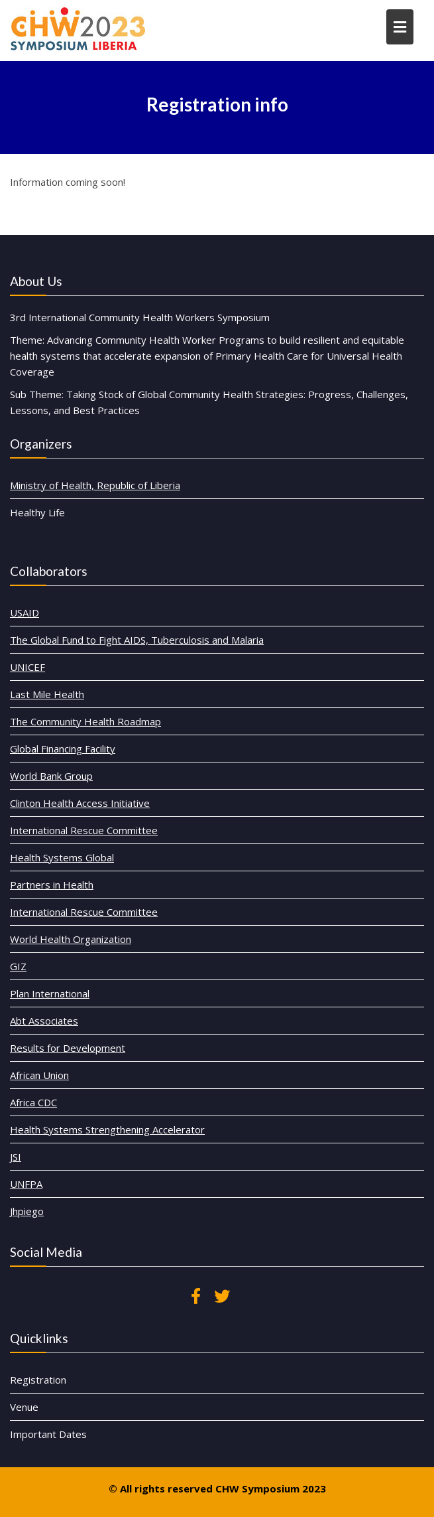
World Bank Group (74, 790)
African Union (63, 1048)
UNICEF (53, 696)
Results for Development (88, 1025)
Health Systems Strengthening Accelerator (122, 1095)
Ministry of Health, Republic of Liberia (95, 485)
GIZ (45, 954)
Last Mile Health (70, 720)
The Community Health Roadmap (103, 743)
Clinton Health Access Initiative (98, 814)
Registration (62, 1374)
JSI (43, 1118)
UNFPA (52, 1142)
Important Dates (71, 1421)
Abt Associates (67, 1001)
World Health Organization (90, 931)
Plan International (72, 977)
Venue (50, 1398)
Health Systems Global (83, 861)
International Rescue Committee (102, 837)
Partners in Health (74, 884)
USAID (51, 650)
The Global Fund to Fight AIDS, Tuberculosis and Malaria (147, 673)
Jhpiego (53, 1165)
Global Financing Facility (83, 766)
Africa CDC (58, 1072)
